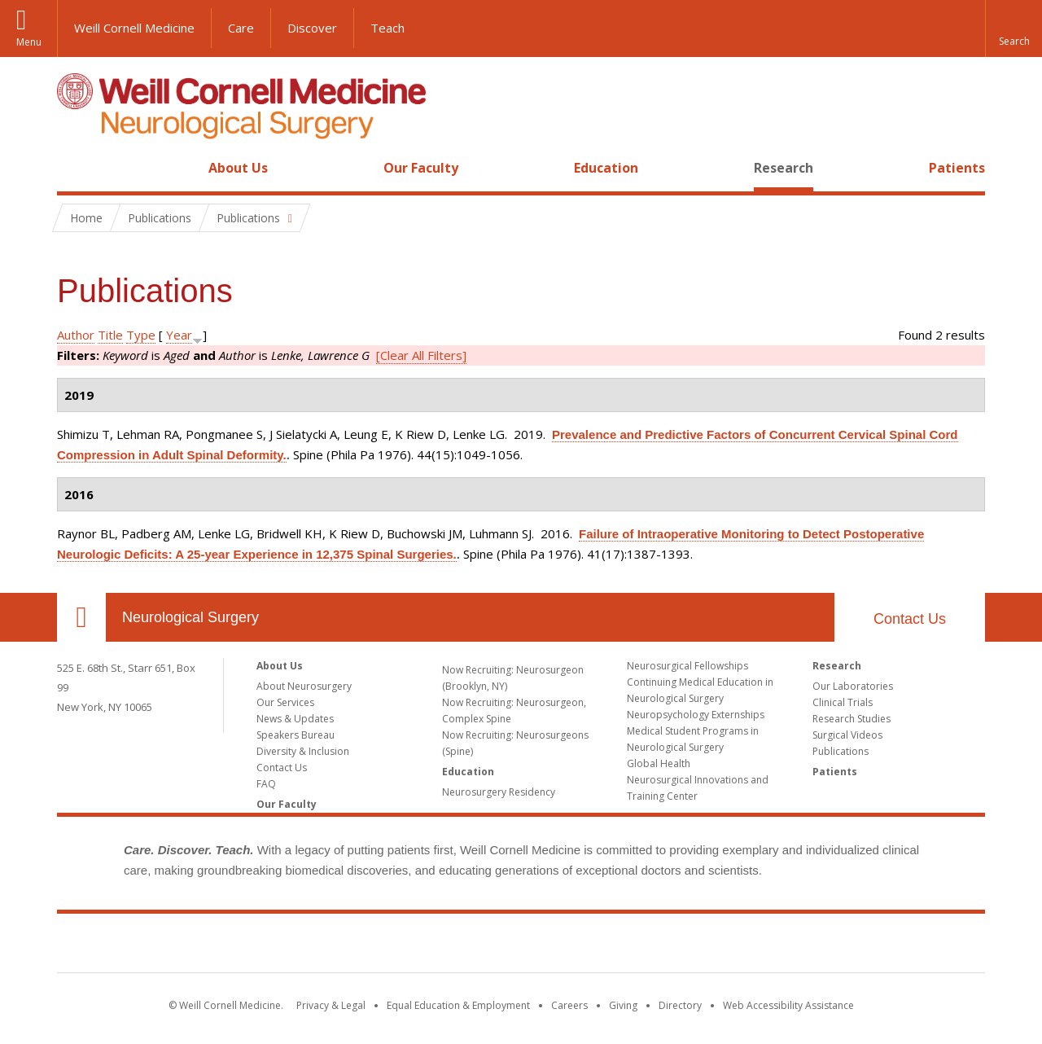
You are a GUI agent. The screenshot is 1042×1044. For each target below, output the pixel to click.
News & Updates (295, 719)
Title (110, 335)
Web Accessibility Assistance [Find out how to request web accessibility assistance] (788, 1005)
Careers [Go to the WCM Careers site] (569, 1005)
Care (241, 28)
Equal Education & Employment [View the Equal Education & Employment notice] (458, 1005)
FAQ (266, 784)
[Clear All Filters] (421, 355)
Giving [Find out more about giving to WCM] (623, 1005)
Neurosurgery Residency (498, 792)
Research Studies (851, 719)
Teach (387, 28)
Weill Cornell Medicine (134, 28)
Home (75, 168)
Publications (840, 751)
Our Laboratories (852, 686)
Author (75, 335)
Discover (312, 28)
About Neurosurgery (304, 686)
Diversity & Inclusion (302, 751)
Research (783, 168)
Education (606, 168)
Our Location (81, 617)
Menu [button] (29, 42)
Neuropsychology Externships (695, 715)
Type (140, 335)
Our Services (285, 702)
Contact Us (909, 619)
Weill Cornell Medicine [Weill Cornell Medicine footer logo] (521, 946)
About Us (238, 168)
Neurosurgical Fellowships (687, 666)
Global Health (658, 763)
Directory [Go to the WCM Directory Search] (680, 1005)
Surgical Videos (847, 735)
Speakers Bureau (295, 735)
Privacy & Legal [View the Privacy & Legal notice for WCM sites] (331, 1005)
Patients (957, 168)
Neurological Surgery (190, 617)
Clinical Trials (842, 702)
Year (179, 335)
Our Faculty (420, 168)
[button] (1013, 28)
